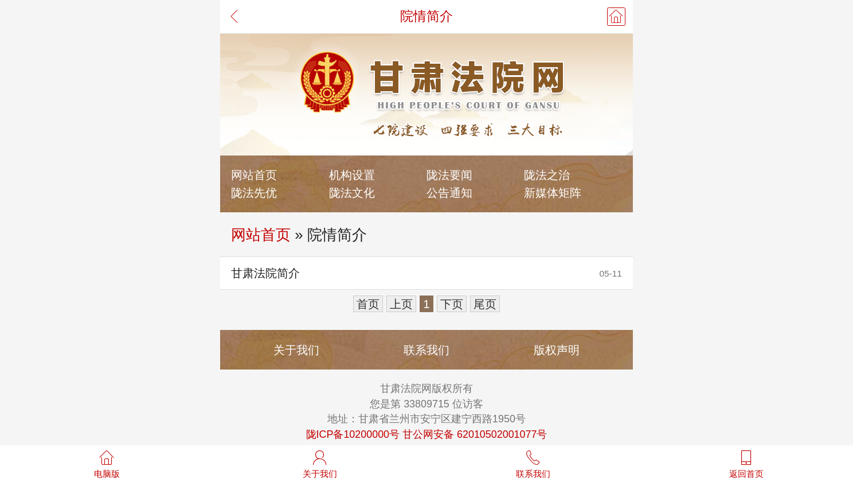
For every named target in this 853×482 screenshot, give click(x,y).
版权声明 (557, 349)
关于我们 (296, 349)
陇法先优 (254, 192)
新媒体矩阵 (552, 192)
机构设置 (352, 174)
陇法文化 (352, 192)
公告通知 (449, 192)
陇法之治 (547, 174)
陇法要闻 (449, 174)
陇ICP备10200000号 (353, 434)
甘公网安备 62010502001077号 (474, 434)
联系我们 (426, 349)
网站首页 (254, 174)
